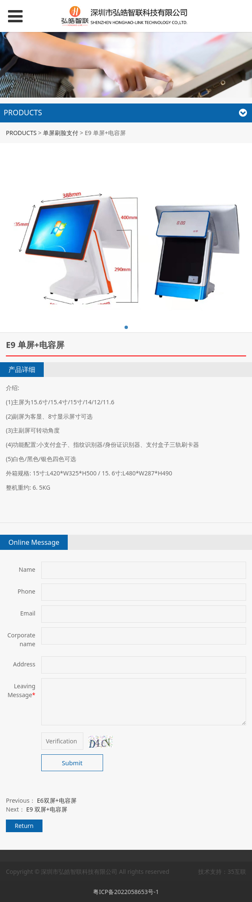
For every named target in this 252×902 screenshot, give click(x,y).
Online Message (33, 542)
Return (24, 826)
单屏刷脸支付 (60, 133)
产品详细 (21, 369)
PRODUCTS (21, 133)
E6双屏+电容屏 (57, 800)
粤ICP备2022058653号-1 (126, 892)
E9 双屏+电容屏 (46, 809)
